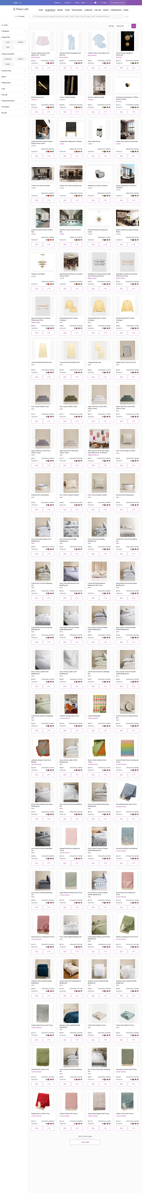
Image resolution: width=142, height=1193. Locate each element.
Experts (106, 10)
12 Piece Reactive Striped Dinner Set (127, 717)
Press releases (77, 10)
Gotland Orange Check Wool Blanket (41, 761)
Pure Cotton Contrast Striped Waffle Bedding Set (98, 849)
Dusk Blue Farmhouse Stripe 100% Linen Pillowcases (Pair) (99, 275)
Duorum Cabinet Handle (96, 97)
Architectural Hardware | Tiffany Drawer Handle (127, 98)
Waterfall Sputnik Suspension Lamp (98, 231)
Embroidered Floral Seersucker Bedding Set (126, 584)
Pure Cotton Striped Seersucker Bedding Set (42, 805)
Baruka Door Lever (37, 97)
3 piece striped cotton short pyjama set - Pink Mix (40, 54)
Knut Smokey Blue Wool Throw (126, 804)
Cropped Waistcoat (94, 362)
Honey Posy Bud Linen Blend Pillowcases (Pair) (40, 319)
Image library (50, 10)
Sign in (103, 3)
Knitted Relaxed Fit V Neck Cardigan (69, 319)
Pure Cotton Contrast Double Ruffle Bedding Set (69, 628)
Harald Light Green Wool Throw (42, 1025)
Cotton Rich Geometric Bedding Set (98, 673)
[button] (17, 3)
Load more (85, 1142)
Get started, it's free (117, 3)
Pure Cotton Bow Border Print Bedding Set (41, 540)
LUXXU (33, 146)
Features (58, 3)
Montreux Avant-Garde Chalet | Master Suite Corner (42, 142)
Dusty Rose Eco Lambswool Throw (42, 937)
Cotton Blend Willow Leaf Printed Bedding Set (99, 938)
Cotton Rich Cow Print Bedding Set (126, 540)
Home (41, 10)
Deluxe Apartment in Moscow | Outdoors (126, 186)
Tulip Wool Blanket (94, 716)
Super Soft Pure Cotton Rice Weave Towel (97, 407)
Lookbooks (88, 10)
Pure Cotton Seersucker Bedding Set (71, 805)
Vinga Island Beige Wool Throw (98, 1113)
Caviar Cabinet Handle (67, 97)
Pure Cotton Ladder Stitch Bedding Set (68, 761)
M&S (61, 322)
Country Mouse (65, 718)
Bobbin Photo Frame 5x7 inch (126, 362)
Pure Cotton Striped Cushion (125, 451)
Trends (67, 10)
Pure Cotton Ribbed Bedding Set (71, 937)
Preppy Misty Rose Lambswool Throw (70, 849)
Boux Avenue (35, 57)
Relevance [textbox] (120, 26)
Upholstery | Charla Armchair (97, 185)
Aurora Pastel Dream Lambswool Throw (127, 761)
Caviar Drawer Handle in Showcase (124, 54)
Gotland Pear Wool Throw (40, 1069)
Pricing (77, 3)
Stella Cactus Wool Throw (124, 1113)
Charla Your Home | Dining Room (71, 185)
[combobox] (123, 26)
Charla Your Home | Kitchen (40, 185)
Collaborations (116, 10)
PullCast (119, 57)
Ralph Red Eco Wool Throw (40, 1113)
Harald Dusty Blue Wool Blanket (126, 848)
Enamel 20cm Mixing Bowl (40, 495)
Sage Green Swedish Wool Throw (71, 893)
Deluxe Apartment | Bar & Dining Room (127, 231)
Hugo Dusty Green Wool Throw (126, 1069)
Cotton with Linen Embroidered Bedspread (70, 982)
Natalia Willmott (93, 455)
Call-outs (97, 10)
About (84, 3)
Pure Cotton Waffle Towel (40, 406)
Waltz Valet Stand (94, 141)
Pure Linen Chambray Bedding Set (41, 849)
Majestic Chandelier (38, 274)
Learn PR (68, 3)
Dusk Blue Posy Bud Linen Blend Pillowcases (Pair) (126, 275)
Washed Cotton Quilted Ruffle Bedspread (41, 982)
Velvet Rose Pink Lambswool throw (125, 893)
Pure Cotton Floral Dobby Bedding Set (68, 540)
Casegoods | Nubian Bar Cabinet (71, 141)
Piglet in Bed (92, 278)
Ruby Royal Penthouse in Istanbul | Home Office (71, 275)
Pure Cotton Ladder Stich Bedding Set (40, 673)
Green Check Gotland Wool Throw (97, 761)
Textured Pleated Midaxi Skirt (41, 362)
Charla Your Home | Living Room (127, 141)
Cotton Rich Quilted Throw (97, 1025)
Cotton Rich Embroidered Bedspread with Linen (96, 584)
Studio (126, 10)
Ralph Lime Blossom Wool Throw (127, 937)
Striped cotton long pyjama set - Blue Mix (71, 54)
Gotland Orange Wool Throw (69, 716)
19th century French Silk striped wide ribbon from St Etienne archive (98, 452)
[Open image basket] (126, 16)
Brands (60, 10)
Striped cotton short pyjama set (98, 53)
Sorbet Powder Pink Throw (68, 1113)
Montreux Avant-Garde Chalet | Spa (42, 231)
